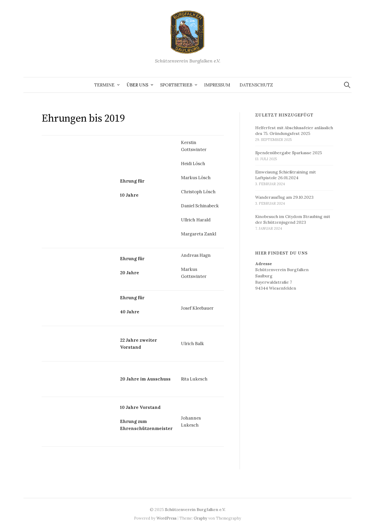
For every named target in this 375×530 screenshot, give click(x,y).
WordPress (167, 518)
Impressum (217, 85)
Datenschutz (256, 85)
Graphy (200, 518)
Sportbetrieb (176, 85)
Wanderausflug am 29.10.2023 (284, 197)
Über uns (137, 85)
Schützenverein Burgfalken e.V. (195, 509)
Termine (104, 85)
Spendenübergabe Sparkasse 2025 (288, 152)
